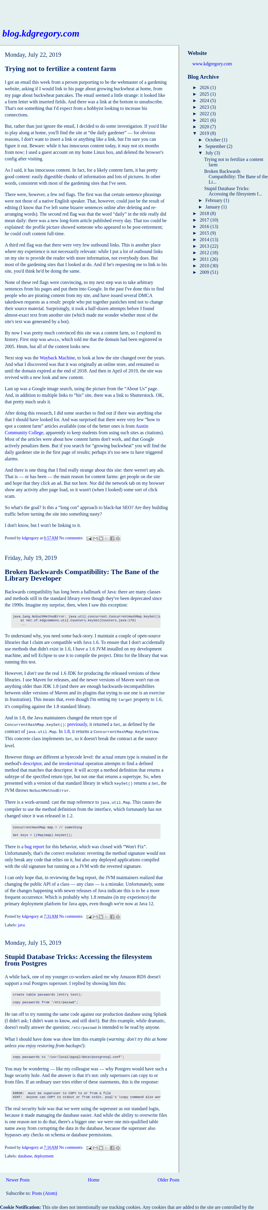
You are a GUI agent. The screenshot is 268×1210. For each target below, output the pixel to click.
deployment (44, 1151)
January (213, 206)
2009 (205, 272)
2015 (205, 233)
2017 (205, 219)
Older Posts (168, 1174)
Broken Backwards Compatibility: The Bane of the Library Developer (82, 574)
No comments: (71, 538)
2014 (205, 239)
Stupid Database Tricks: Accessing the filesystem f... (233, 191)
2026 (205, 87)
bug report (34, 841)
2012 (205, 252)
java (21, 920)
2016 (205, 226)
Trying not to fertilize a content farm (60, 68)
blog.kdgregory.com (40, 33)
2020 (205, 126)
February (214, 200)
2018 (205, 213)
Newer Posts (18, 1174)
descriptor (32, 760)
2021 (205, 120)
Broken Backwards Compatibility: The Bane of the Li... (236, 176)
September (216, 146)
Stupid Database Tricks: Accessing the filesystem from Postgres (78, 955)
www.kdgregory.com (212, 63)
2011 (205, 259)
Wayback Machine (57, 357)
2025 (205, 94)
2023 (205, 107)
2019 (205, 133)
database (25, 1151)
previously (77, 723)
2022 (205, 113)
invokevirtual (71, 760)
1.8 (67, 729)
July (209, 152)
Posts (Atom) (44, 1187)
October (213, 139)
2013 (205, 246)
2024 (205, 100)
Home (94, 1174)
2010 (205, 265)
